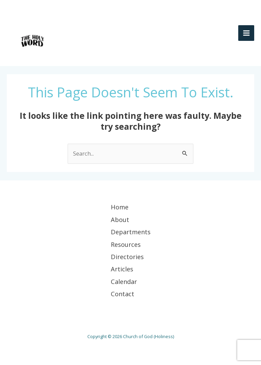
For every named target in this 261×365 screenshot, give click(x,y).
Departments (131, 232)
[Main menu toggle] (246, 33)
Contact (122, 294)
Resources (126, 244)
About (120, 220)
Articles (122, 269)
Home (119, 207)
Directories (127, 257)
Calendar (124, 281)
